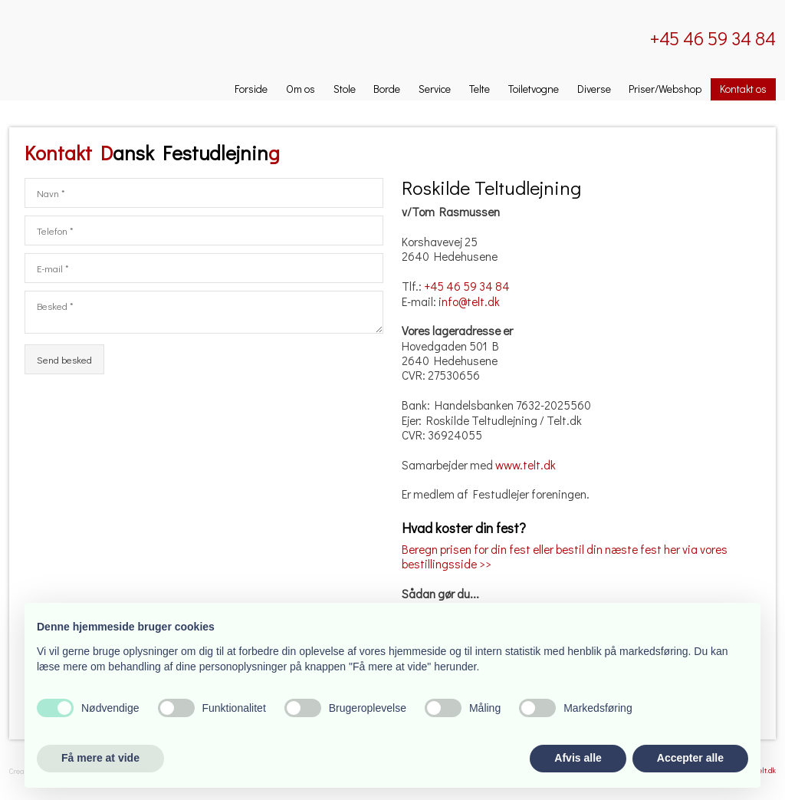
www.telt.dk (525, 464)
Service (435, 88)
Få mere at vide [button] (100, 758)
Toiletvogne (533, 88)
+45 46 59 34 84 (467, 286)
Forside (251, 88)
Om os (300, 88)
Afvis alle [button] (577, 758)
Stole (344, 88)
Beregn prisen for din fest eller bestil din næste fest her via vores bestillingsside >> (565, 556)
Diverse (594, 88)
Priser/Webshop (665, 88)
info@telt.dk (469, 301)
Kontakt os (743, 88)
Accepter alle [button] (690, 758)
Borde (386, 88)
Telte (479, 88)
